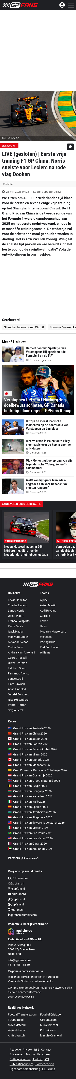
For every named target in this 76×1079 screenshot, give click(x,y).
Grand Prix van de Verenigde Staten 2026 (36, 822)
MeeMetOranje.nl (51, 1035)
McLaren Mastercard (53, 631)
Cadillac (45, 615)
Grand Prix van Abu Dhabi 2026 (30, 848)
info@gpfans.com (19, 960)
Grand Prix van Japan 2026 (28, 738)
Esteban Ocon (17, 668)
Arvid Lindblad (17, 689)
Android (38, 1059)
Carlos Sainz (16, 647)
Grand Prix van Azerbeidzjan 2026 (32, 812)
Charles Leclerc (17, 605)
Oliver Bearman (17, 663)
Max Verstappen (18, 636)
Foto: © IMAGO (10, 138)
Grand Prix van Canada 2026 (28, 759)
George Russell (17, 657)
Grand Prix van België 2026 (27, 786)
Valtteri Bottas (17, 705)
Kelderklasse (48, 1030)
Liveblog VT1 (9, 145)
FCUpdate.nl (16, 1019)
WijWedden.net (17, 1030)
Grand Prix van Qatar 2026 (27, 843)
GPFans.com (48, 1019)
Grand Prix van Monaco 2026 (29, 765)
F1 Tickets (48, 1069)
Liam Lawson (16, 684)
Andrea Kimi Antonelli (21, 652)
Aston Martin (48, 605)
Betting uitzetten (20, 1059)
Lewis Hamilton (17, 600)
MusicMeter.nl (49, 1025)
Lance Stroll (15, 678)
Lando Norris (16, 610)
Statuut (30, 1054)
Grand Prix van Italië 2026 (27, 801)
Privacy (27, 1049)
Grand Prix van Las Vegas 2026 (30, 838)
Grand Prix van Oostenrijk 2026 (30, 775)
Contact (46, 1049)
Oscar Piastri (16, 615)
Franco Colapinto (19, 621)
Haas (43, 626)
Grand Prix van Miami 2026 (27, 754)
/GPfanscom (18, 878)
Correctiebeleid (44, 1064)
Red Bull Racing (49, 647)
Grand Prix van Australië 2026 (29, 728)
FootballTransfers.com (22, 1014)
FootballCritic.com (51, 1014)
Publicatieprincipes (21, 1064)
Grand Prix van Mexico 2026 (28, 827)
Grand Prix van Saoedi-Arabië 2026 (32, 749)
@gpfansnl (16, 888)
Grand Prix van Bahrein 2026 (28, 744)
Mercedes (46, 636)
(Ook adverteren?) (30, 858)
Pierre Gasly (15, 626)
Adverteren (17, 1054)
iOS (47, 1059)
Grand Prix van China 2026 (27, 733)
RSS (36, 1049)
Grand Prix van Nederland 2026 (30, 796)
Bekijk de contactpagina (21, 996)
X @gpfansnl (16, 883)
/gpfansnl (16, 904)
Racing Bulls (47, 642)
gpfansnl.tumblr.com (22, 915)
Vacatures (43, 1054)
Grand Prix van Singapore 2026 (30, 817)
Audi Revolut (48, 610)
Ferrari (44, 621)
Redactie (15, 1049)
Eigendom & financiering (25, 1069)
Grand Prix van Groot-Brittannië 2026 (34, 780)
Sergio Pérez (16, 710)
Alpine (44, 600)
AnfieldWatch (16, 1035)
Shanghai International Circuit (24, 327)
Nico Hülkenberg (18, 699)
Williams (45, 652)
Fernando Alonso (18, 673)
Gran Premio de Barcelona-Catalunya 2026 (37, 770)
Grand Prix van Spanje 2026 (28, 806)
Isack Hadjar (16, 631)
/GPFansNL (17, 894)
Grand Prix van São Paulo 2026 (30, 833)
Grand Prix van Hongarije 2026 (30, 791)
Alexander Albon (18, 642)
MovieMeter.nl (17, 1025)
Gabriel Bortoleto (18, 694)
